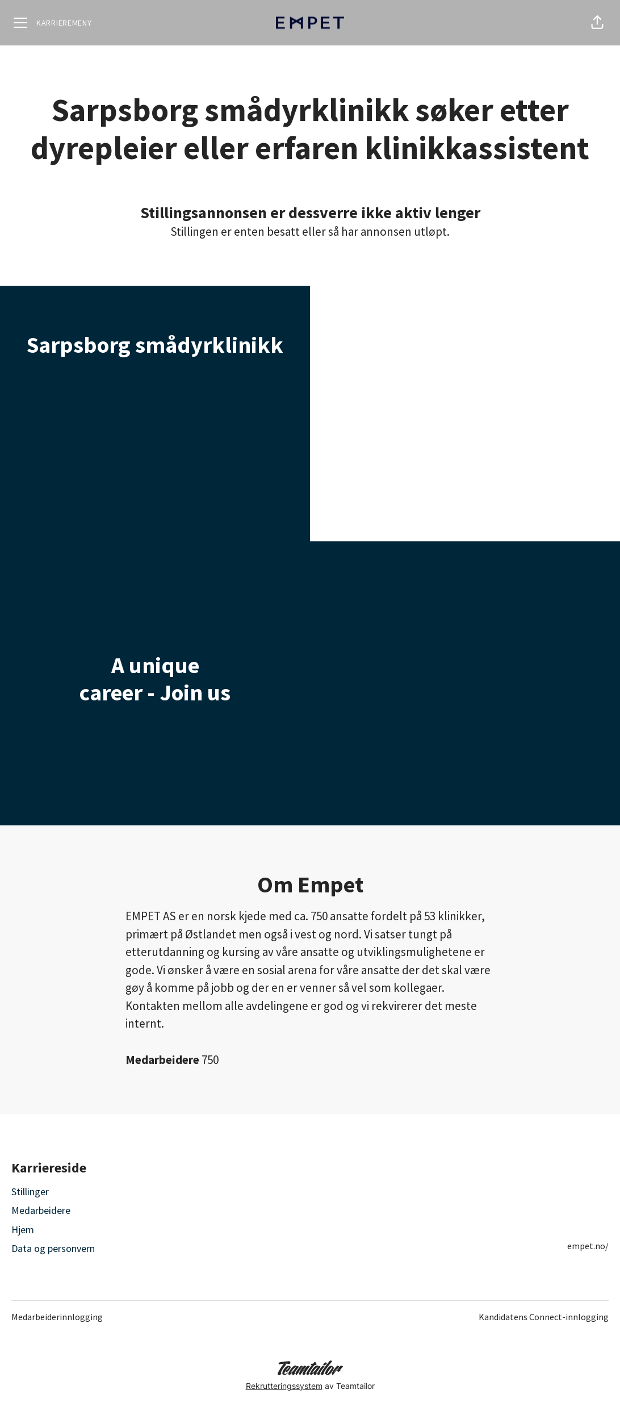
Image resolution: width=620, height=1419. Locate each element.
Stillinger (30, 1191)
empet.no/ (588, 1245)
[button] (597, 23)
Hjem (22, 1229)
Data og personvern (53, 1248)
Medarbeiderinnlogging (57, 1316)
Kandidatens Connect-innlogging (544, 1316)
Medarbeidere (40, 1210)
